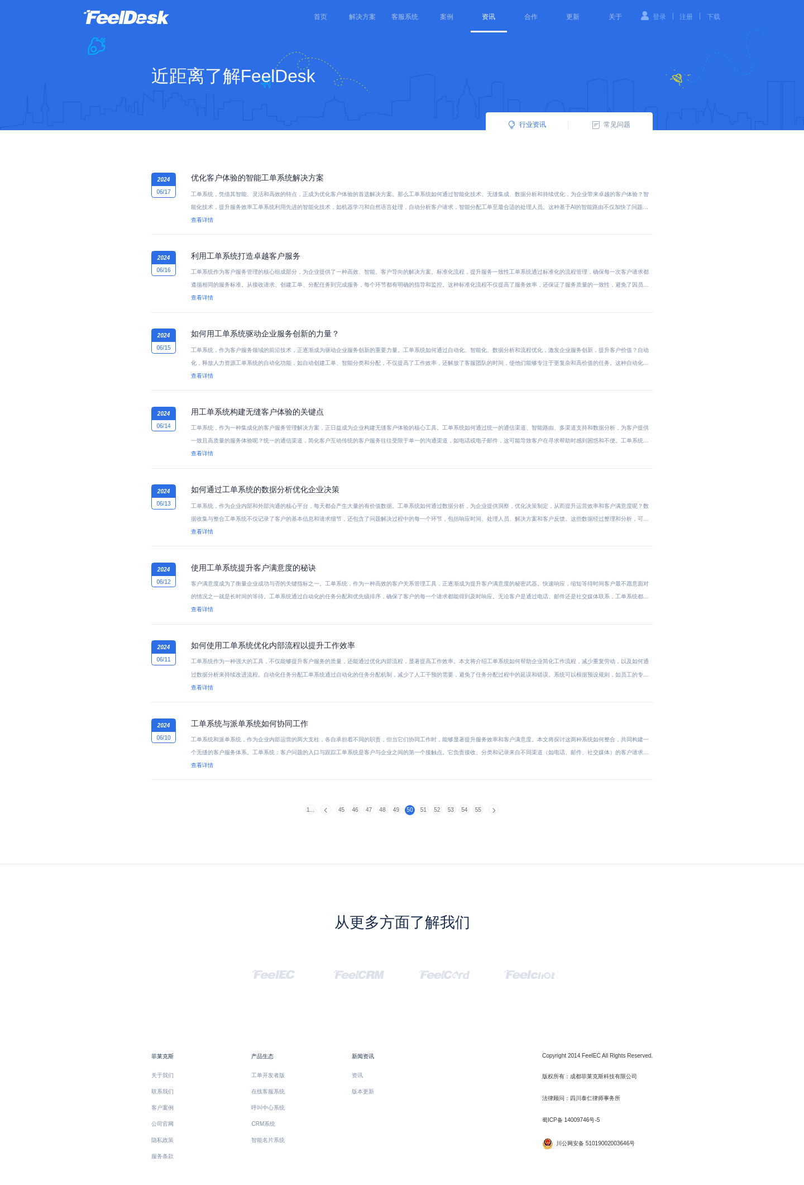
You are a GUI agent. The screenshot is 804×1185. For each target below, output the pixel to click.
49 (396, 810)
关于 (615, 16)
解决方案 (362, 16)
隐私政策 (162, 1140)
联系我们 (162, 1091)
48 (382, 810)
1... (310, 810)
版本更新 (363, 1091)
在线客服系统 (268, 1091)
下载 (713, 16)
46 (355, 810)
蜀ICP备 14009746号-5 (571, 1120)
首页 (320, 16)
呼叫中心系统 (268, 1108)
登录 (659, 16)
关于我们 (162, 1075)
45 (341, 810)
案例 (446, 16)
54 (464, 810)
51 (423, 810)
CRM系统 (263, 1124)
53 (451, 810)
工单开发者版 (268, 1075)
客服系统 (404, 16)
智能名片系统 (268, 1140)
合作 (531, 16)
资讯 (488, 16)
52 (437, 810)
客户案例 (162, 1108)
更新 (573, 16)
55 (478, 810)
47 (369, 810)
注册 (686, 16)
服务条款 (162, 1156)
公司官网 (162, 1124)
